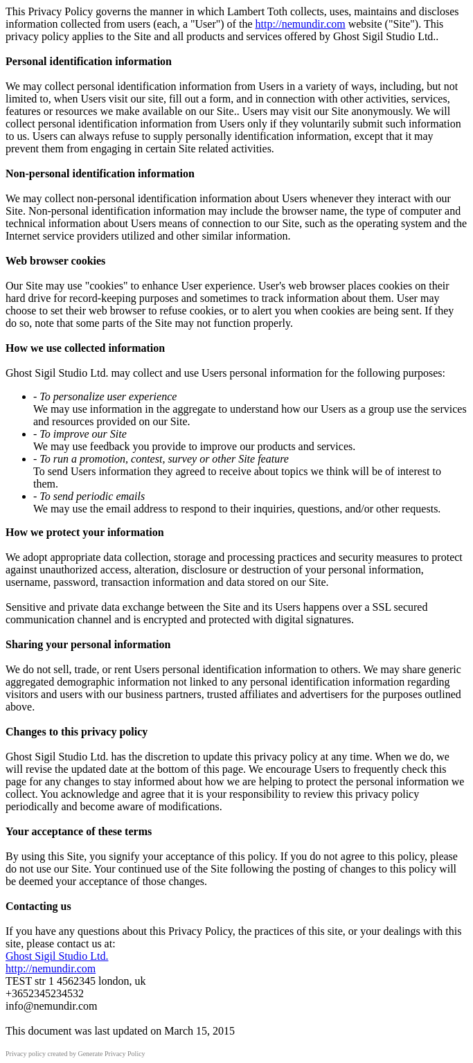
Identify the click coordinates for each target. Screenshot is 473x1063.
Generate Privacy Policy (111, 1053)
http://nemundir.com (300, 24)
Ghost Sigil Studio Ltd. (57, 956)
